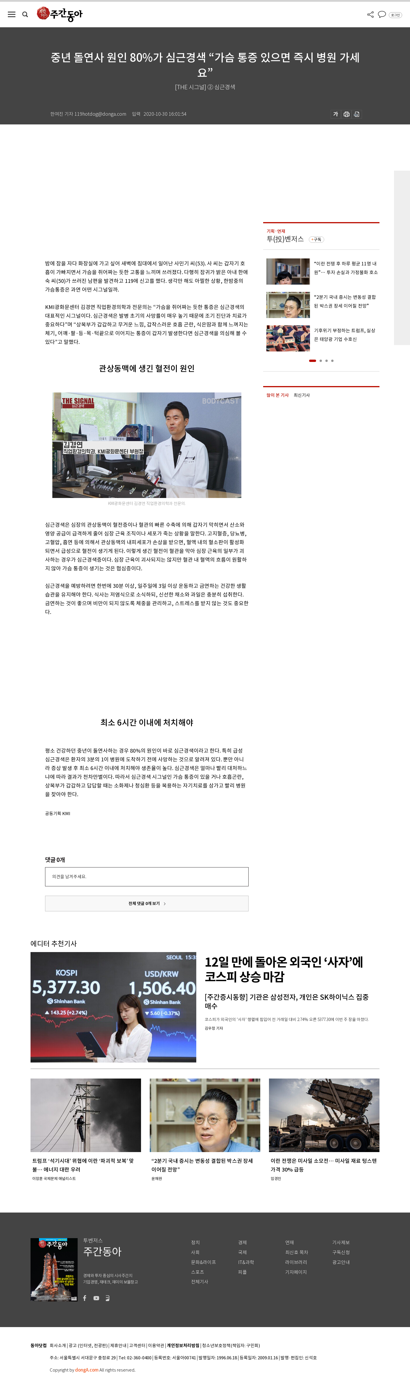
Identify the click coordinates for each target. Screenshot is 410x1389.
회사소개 (58, 1345)
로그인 (395, 15)
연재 (289, 1242)
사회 (195, 1252)
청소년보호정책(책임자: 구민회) (231, 1345)
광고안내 (341, 1262)
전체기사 (199, 1282)
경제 (242, 1242)
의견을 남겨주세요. (69, 876)
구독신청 (341, 1252)
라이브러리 (296, 1262)
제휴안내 (118, 1345)
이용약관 (156, 1345)
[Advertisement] (132, 661)
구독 (317, 239)
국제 (242, 1252)
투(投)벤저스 (285, 239)
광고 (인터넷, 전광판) (88, 1345)
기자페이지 (296, 1272)
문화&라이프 (203, 1262)
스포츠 (197, 1272)
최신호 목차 (296, 1252)
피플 (242, 1272)
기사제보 (341, 1242)
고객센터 (137, 1345)
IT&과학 (246, 1262)
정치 (195, 1242)
